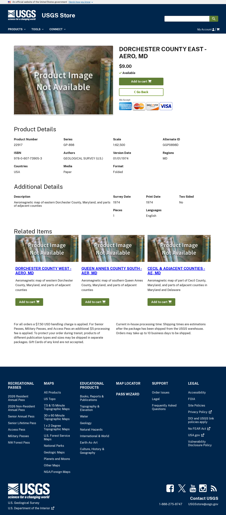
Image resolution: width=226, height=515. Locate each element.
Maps (49, 383)
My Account (206, 29)
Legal (193, 383)
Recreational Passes (21, 385)
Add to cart (141, 81)
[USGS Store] (113, 15)
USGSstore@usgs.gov (203, 504)
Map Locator (128, 383)
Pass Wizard (127, 394)
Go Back (141, 92)
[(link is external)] (200, 412)
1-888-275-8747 (170, 504)
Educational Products (92, 385)
